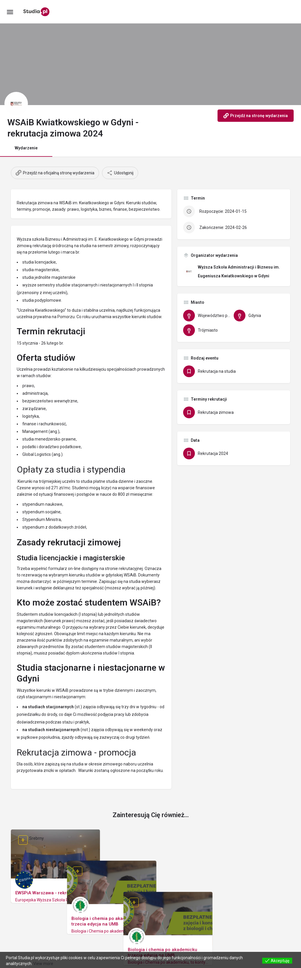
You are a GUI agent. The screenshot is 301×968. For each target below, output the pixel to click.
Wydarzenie (26, 148)
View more (43, 963)
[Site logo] (37, 11)
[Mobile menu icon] (10, 12)
